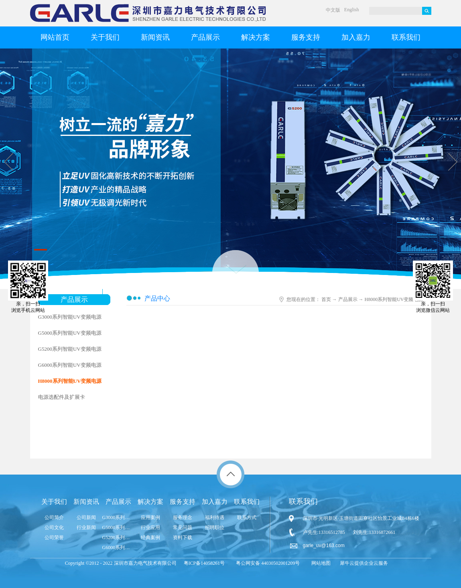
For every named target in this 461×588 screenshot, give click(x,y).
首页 (326, 299)
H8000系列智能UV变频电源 (394, 299)
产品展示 (347, 299)
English (351, 9)
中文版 (333, 10)
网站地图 (320, 563)
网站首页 (55, 37)
